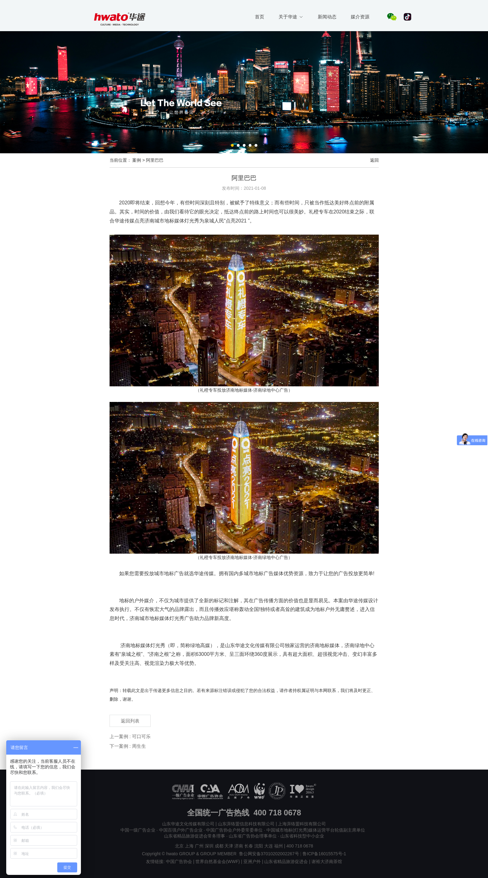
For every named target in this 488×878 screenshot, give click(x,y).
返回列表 (130, 720)
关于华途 (291, 16)
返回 (374, 160)
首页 (259, 16)
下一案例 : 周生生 (128, 746)
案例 (136, 160)
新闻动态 (327, 16)
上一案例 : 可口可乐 (130, 736)
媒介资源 (360, 16)
